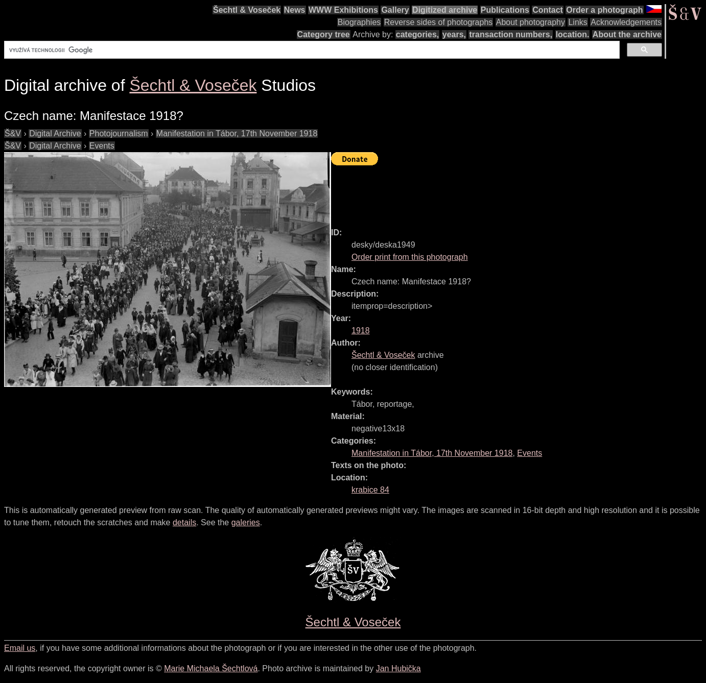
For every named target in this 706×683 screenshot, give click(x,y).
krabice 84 (370, 489)
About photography (530, 22)
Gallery (395, 10)
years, (454, 34)
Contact (547, 10)
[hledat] (311, 50)
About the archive (627, 34)
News (294, 10)
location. (573, 34)
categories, (417, 34)
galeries (245, 522)
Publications (505, 10)
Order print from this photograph (409, 257)
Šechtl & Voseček (246, 10)
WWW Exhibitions (343, 10)
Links (577, 22)
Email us (19, 648)
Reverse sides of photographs (438, 22)
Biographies (359, 22)
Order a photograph (604, 10)
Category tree (323, 34)
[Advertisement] (517, 192)
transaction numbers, (510, 34)
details (184, 522)
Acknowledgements (626, 22)
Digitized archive (444, 10)
